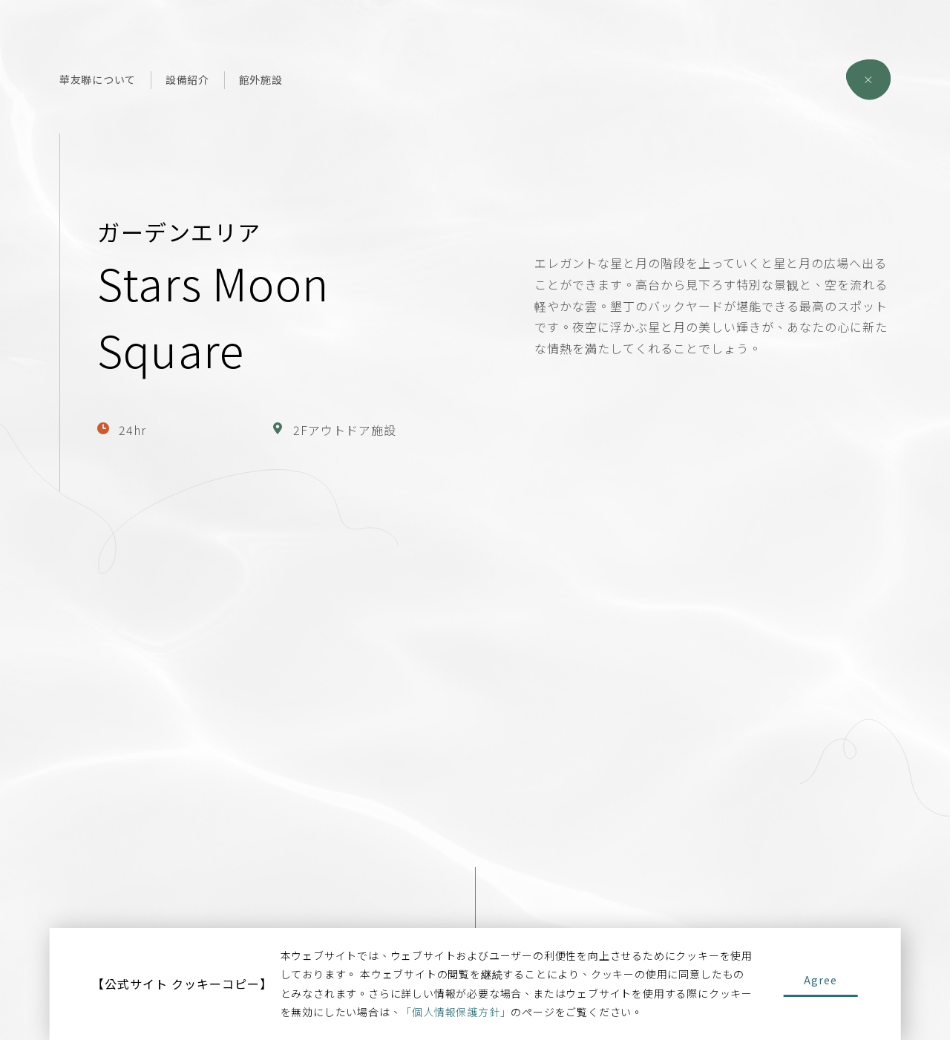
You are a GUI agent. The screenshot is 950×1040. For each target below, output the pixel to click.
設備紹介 (187, 79)
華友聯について (97, 79)
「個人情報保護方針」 (456, 1011)
